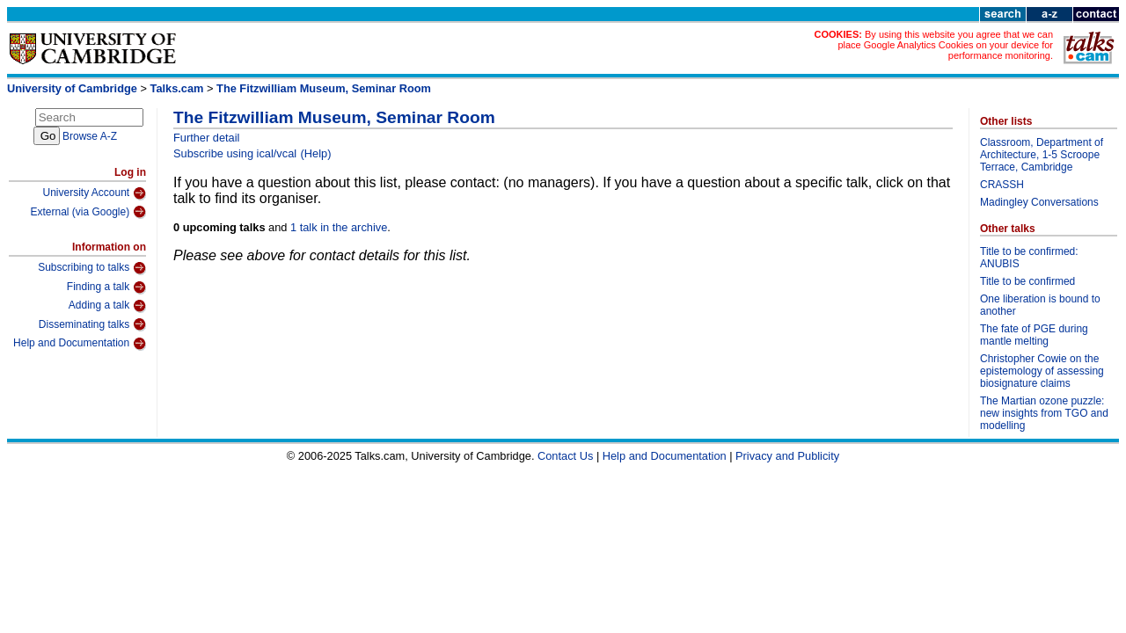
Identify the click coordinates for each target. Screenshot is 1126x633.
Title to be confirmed (1027, 281)
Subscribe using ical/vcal (234, 153)
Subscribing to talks (92, 268)
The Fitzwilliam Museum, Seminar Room (323, 88)
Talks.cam (177, 88)
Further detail (206, 137)
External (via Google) (88, 212)
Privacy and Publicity (787, 455)
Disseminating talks (92, 324)
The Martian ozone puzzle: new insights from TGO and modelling (1044, 413)
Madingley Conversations (1039, 202)
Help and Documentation (79, 344)
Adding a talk (107, 306)
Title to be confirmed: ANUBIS (1029, 257)
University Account (94, 193)
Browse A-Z (89, 136)
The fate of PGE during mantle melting (1034, 335)
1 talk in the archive (338, 227)
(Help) (316, 153)
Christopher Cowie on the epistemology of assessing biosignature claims (1042, 371)
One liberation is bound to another (1040, 305)
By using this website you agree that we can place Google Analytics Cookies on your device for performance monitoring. (945, 45)
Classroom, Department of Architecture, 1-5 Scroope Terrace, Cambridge (1041, 154)
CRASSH (1002, 184)
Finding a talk (106, 287)
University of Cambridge (72, 88)
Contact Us (565, 455)
